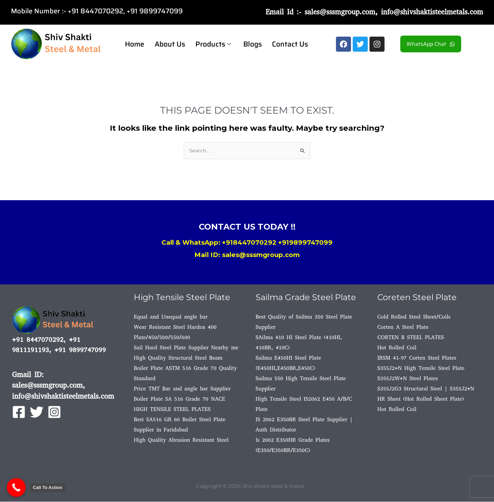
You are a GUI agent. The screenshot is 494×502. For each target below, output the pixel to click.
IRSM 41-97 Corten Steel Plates (416, 358)
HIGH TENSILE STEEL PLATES (172, 409)
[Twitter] (36, 412)
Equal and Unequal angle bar (171, 317)
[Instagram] (54, 412)
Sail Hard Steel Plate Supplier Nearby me (186, 347)
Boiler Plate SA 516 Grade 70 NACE (179, 399)
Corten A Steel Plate (402, 327)
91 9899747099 (156, 10)
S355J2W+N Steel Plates (407, 378)
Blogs (252, 44)
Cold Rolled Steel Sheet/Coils (414, 317)
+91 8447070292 (95, 10)
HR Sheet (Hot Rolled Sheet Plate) (420, 399)
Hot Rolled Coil (396, 347)
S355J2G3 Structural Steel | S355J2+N (425, 388)
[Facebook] (19, 412)
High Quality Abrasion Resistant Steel (181, 440)
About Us (170, 44)
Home (134, 44)
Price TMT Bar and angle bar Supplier (182, 388)
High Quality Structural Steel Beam (178, 358)
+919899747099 (305, 243)
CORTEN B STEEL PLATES (410, 337)
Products (213, 44)
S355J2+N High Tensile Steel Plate (421, 368)
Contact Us (290, 44)
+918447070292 (249, 243)
